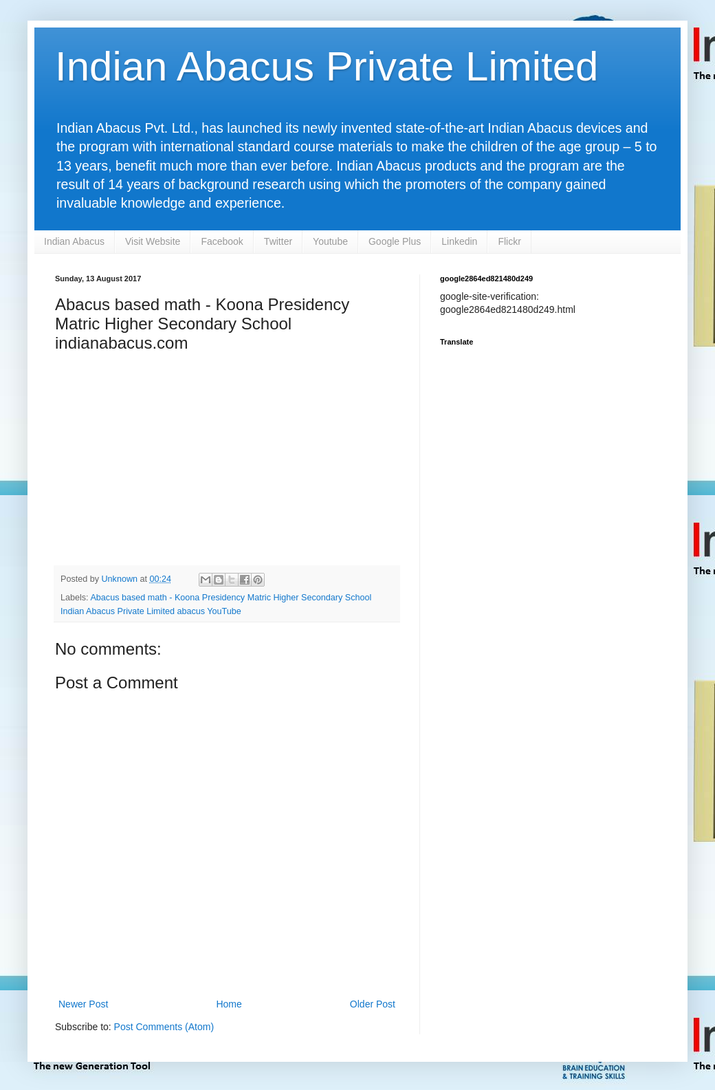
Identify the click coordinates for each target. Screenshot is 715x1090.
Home (228, 1004)
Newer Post (83, 1004)
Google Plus (394, 241)
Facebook (222, 241)
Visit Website (152, 241)
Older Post (372, 1004)
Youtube (330, 241)
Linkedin (459, 241)
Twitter (278, 241)
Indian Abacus (74, 241)
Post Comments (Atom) (164, 1026)
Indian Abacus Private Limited (326, 66)
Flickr (509, 241)
